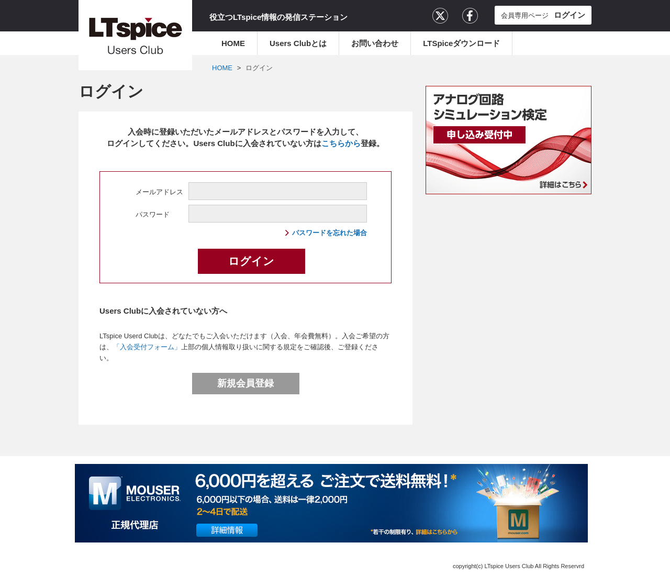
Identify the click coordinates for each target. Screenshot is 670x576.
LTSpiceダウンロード (461, 43)
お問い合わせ (374, 43)
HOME (233, 43)
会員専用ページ (543, 14)
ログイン (259, 68)
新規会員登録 (245, 383)
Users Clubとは (298, 43)
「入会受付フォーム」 (147, 347)
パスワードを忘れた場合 (329, 233)
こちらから (341, 143)
